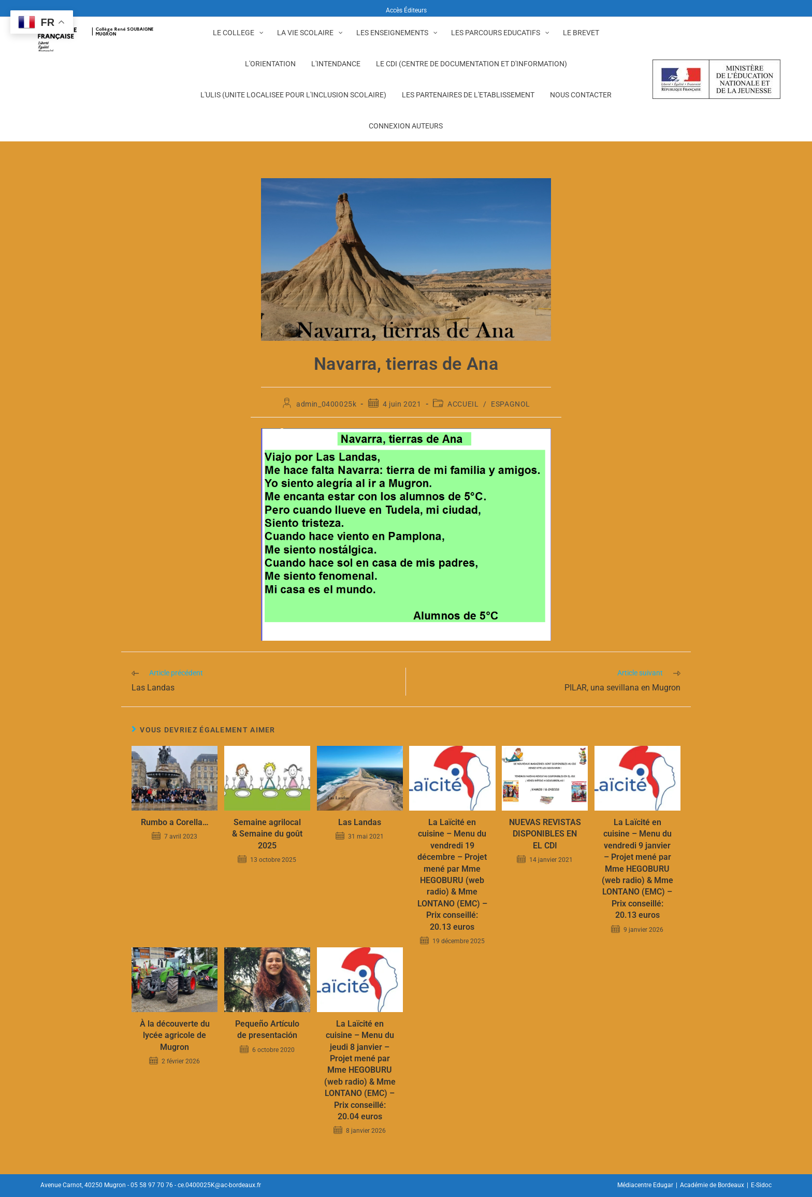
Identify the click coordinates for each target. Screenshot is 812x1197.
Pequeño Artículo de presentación (267, 1029)
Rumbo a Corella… (175, 822)
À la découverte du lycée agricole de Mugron (175, 1035)
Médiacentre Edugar (645, 1185)
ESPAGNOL (510, 404)
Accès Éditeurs (406, 10)
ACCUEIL (463, 404)
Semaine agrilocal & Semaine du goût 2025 (267, 833)
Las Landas (359, 822)
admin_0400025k (326, 404)
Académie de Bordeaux (712, 1185)
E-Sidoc (761, 1185)
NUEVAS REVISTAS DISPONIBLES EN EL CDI (545, 833)
